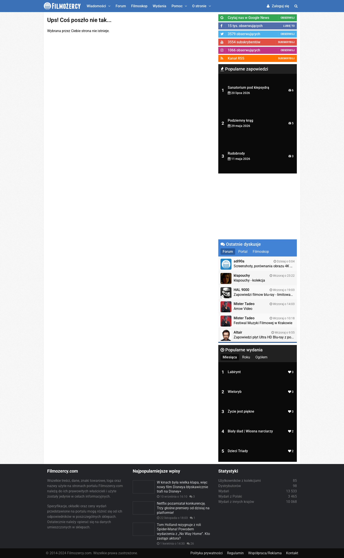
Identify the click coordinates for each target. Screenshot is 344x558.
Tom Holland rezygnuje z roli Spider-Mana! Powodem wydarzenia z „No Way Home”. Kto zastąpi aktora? (183, 531)
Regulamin (235, 553)
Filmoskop (139, 6)
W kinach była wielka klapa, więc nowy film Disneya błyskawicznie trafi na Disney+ (182, 487)
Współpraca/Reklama (265, 553)
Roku (246, 357)
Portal (242, 251)
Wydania (159, 6)
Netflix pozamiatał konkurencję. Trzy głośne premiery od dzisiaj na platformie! (183, 508)
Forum (121, 6)
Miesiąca (230, 357)
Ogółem (261, 357)
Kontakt (292, 553)
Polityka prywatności (206, 553)
